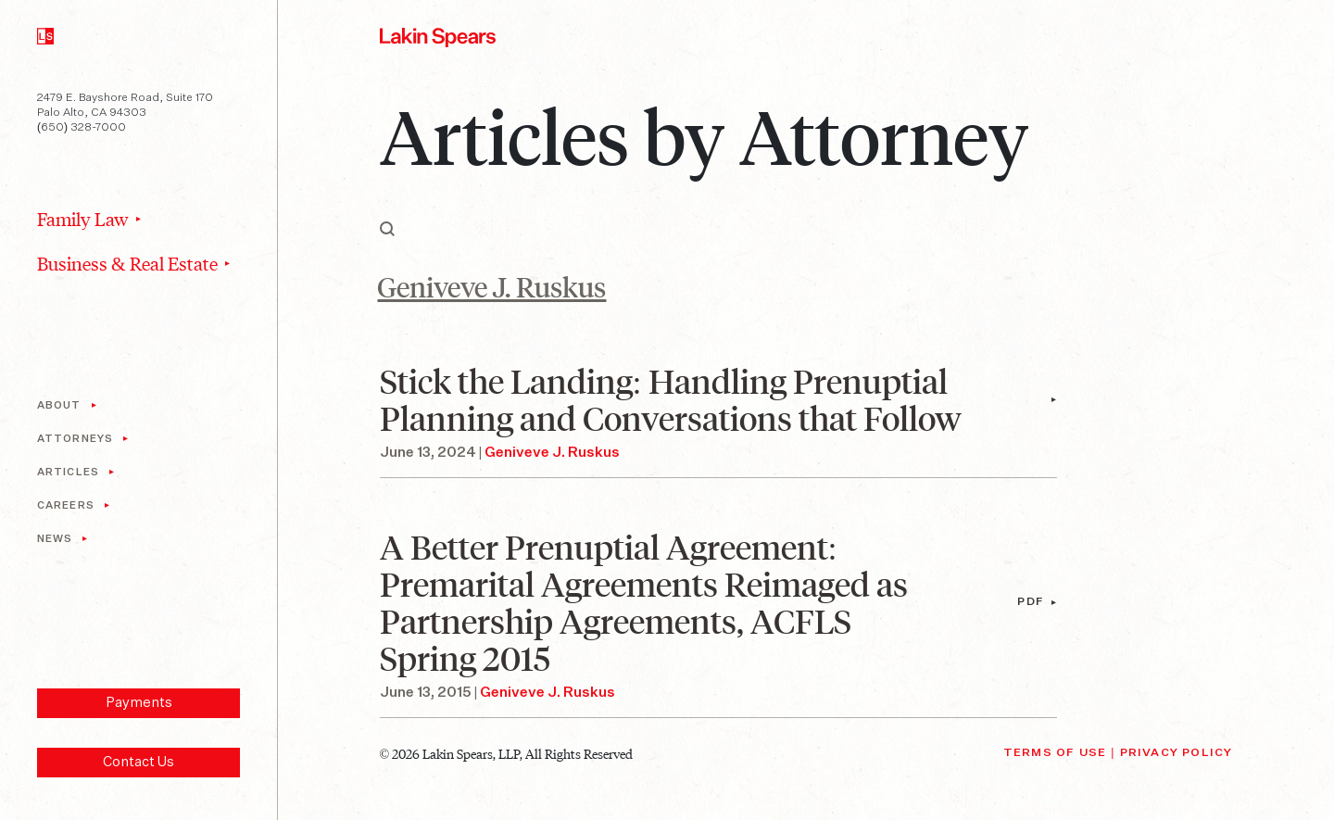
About (59, 405)
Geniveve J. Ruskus (552, 453)
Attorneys (75, 439)
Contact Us (138, 762)
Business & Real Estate (127, 263)
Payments (139, 703)
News (54, 539)
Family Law (83, 219)
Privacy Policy (1176, 753)
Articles (68, 472)
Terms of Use (1054, 753)
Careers (65, 505)
